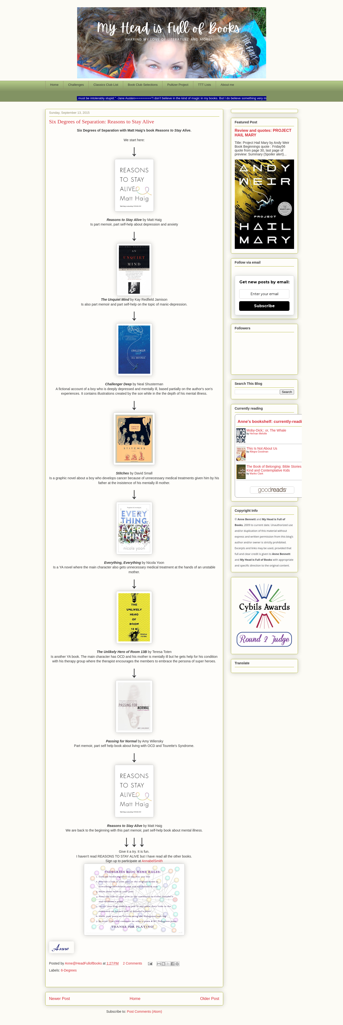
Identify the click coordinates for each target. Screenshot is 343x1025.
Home (54, 85)
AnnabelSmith (152, 861)
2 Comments (132, 963)
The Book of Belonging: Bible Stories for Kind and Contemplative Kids (276, 468)
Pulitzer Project (177, 85)
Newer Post (59, 998)
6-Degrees (69, 970)
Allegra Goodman (258, 451)
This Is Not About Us (262, 448)
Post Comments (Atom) (144, 1011)
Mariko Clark (256, 473)
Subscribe (264, 306)
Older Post (209, 998)
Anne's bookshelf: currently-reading (272, 421)
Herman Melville (258, 433)
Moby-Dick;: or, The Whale (266, 430)
